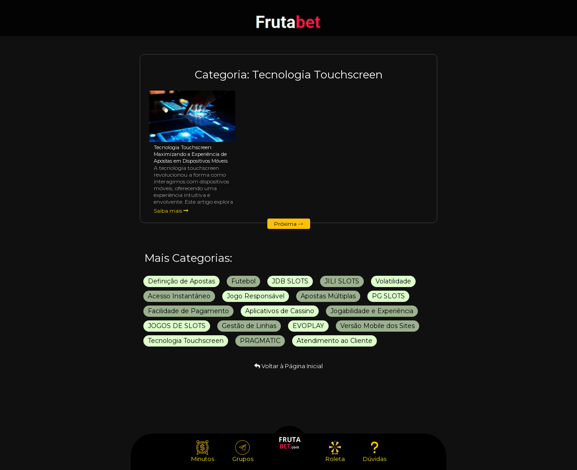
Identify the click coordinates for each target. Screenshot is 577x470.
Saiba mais (171, 210)
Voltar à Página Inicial (288, 366)
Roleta (335, 451)
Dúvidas (374, 451)
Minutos (202, 451)
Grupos (242, 451)
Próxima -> (288, 223)
